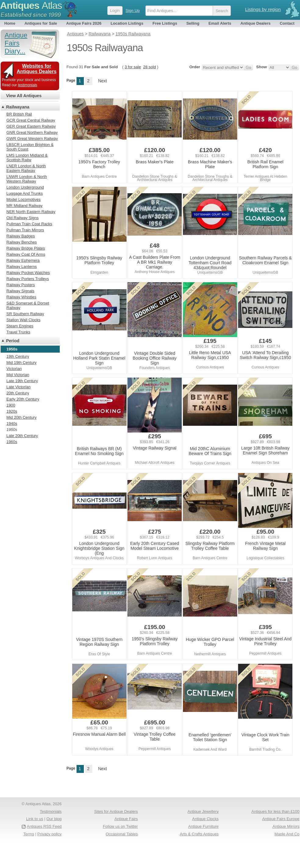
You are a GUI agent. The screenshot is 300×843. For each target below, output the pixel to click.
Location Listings (127, 23)
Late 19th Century (22, 381)
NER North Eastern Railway (30, 211)
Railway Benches (21, 242)
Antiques (31, 5)
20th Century (17, 393)
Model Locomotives (23, 199)
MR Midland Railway (24, 205)
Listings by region (263, 9)
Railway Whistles (21, 297)
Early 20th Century (22, 399)
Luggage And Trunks (24, 193)
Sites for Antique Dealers (116, 811)
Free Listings (164, 23)
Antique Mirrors (286, 826)
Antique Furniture (203, 826)
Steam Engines (19, 326)
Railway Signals (20, 291)
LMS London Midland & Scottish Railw (27, 157)
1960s (11, 441)
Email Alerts (220, 23)
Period (13, 340)
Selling (192, 23)
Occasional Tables (122, 834)
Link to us (34, 818)
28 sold (149, 67)
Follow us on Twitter (120, 826)
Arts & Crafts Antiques (199, 834)
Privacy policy (50, 834)
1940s (11, 423)
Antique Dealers (256, 23)
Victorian (14, 368)
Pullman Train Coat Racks (29, 224)
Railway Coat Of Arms (25, 254)
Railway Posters (20, 285)
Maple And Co (286, 834)
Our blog (54, 818)
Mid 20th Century (21, 417)
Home (9, 23)
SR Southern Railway (25, 313)
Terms (28, 834)
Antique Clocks (205, 818)
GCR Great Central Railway (30, 120)
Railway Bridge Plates (25, 248)
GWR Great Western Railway (32, 138)
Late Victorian (18, 387)
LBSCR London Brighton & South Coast (30, 146)
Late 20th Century (22, 435)
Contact (287, 23)
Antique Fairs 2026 (84, 23)
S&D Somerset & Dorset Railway (27, 305)
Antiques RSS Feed (44, 826)
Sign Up (133, 10)
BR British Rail (19, 114)
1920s (11, 411)
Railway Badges (20, 236)
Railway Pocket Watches (28, 272)
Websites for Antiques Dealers (37, 68)
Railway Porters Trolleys (27, 278)
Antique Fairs (126, 818)
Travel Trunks (18, 332)
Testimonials (51, 811)
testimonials (27, 85)
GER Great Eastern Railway (31, 126)
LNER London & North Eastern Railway (26, 168)
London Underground (25, 187)
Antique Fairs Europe (280, 818)
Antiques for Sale (40, 23)
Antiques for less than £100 (275, 811)
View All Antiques (23, 95)
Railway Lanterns (21, 266)
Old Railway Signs (22, 217)
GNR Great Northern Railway (32, 132)
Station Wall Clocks (23, 320)
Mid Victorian (17, 374)
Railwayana (17, 107)
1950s (11, 429)
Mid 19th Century (21, 362)
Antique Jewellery (203, 811)
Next (102, 80)
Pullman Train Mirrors (25, 230)
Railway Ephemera (23, 260)
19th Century (17, 356)
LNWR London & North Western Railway (26, 178)
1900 (10, 405)
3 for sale (133, 67)
